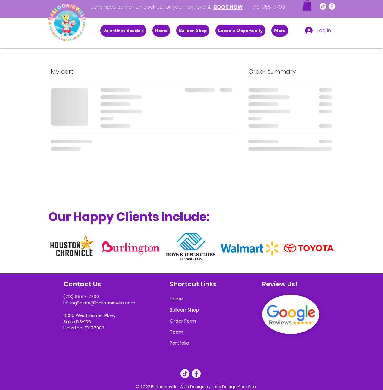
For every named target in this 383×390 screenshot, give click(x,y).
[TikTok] (323, 6)
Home (176, 298)
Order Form (183, 321)
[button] (307, 5)
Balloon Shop (184, 309)
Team (176, 332)
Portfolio (179, 343)
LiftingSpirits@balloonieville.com (99, 303)
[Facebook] (332, 6)
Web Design (192, 387)
